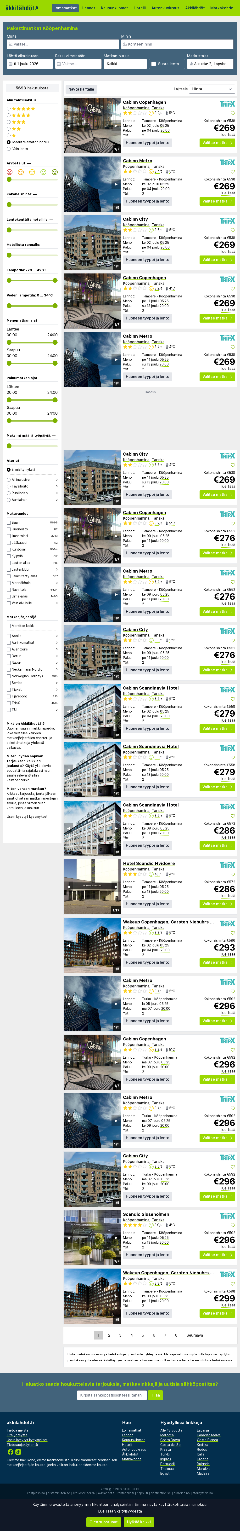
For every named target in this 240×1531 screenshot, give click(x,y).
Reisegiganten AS (125, 1489)
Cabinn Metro (137, 160)
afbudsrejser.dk (84, 1493)
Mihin (126, 36)
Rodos (202, 1449)
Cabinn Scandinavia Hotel (151, 687)
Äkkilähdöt (195, 8)
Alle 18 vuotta (171, 1430)
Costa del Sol (170, 1445)
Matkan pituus (116, 56)
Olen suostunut (103, 1522)
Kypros (165, 1459)
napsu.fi (142, 1493)
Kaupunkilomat (114, 8)
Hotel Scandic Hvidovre (149, 863)
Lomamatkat (65, 8)
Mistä (12, 36)
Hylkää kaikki (139, 1522)
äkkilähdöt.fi (106, 1493)
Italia (200, 1454)
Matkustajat (197, 56)
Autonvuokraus (165, 8)
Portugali (167, 1464)
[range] (9, 179)
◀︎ (68, 125)
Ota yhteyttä (17, 1435)
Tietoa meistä (17, 1430)
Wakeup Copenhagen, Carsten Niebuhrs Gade (172, 921)
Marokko (204, 1469)
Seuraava (194, 1335)
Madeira (203, 1473)
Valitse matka (217, 142)
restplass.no (36, 1493)
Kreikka (202, 1445)
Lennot (88, 8)
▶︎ (116, 125)
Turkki (165, 1454)
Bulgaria (203, 1464)
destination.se (161, 1493)
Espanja (203, 1430)
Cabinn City (135, 219)
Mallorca (167, 1435)
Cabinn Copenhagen (144, 102)
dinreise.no (182, 1493)
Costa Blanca (207, 1440)
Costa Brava (170, 1440)
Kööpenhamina (136, 108)
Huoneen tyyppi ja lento (147, 142)
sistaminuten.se (59, 1493)
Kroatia (202, 1459)
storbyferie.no (203, 1493)
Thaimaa (167, 1469)
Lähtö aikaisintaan (23, 56)
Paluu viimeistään (70, 56)
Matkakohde (221, 8)
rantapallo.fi (125, 1493)
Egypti (165, 1473)
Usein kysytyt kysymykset (27, 816)
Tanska (158, 108)
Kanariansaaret (209, 1435)
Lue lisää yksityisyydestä (120, 1511)
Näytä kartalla (81, 89)
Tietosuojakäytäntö (22, 1445)
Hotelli (140, 8)
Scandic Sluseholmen (146, 1214)
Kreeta (165, 1449)
